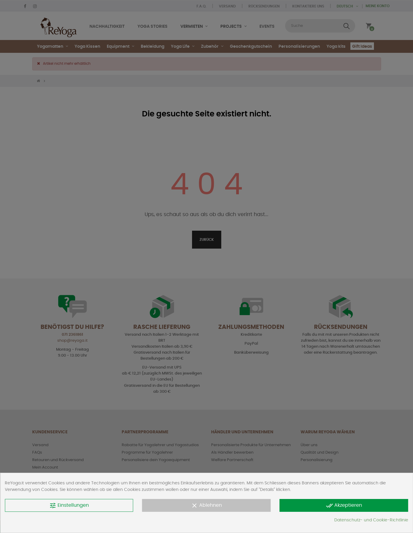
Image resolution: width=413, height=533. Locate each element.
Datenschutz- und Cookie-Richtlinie (371, 520)
